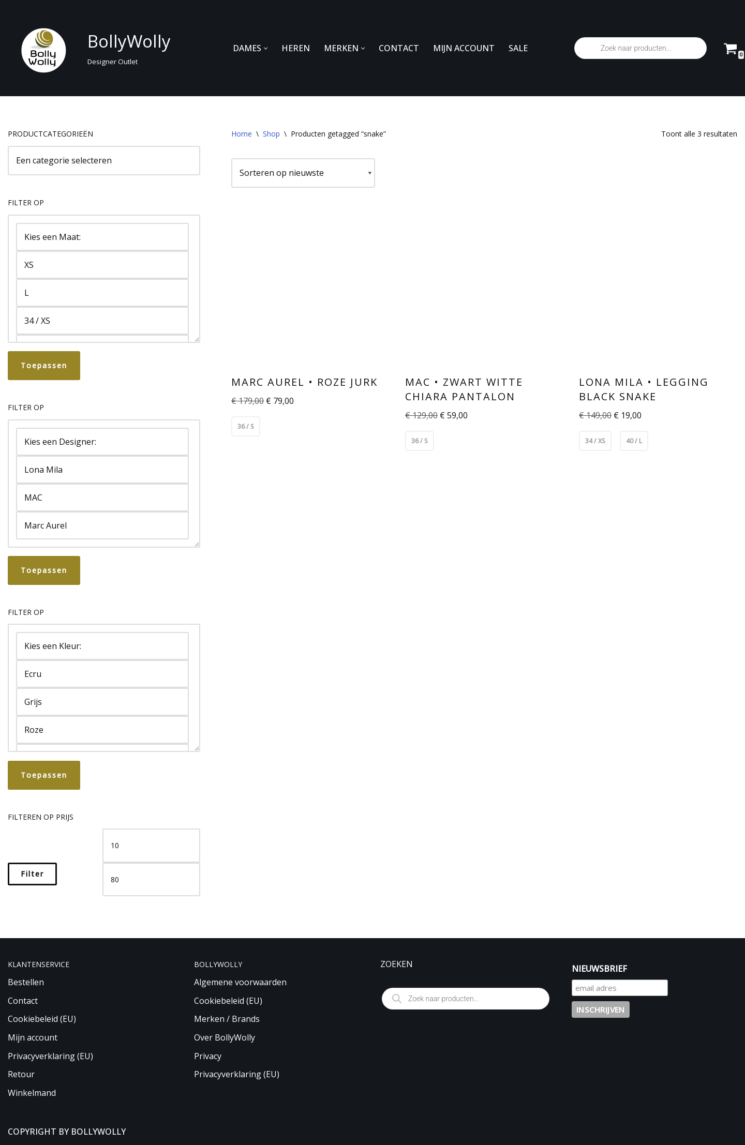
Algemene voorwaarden (240, 982)
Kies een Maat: (102, 237)
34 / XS (102, 321)
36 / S (245, 426)
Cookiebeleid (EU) (42, 1019)
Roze (102, 730)
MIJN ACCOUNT (464, 48)
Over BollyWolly (224, 1037)
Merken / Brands (227, 1019)
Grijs (102, 702)
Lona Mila (102, 470)
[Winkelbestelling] (303, 173)
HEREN (295, 48)
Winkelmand (32, 1092)
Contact (23, 1000)
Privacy (207, 1056)
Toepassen (44, 365)
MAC (102, 497)
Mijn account (32, 1037)
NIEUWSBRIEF (599, 968)
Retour (21, 1074)
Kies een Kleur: (102, 646)
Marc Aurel (102, 525)
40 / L (634, 440)
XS (102, 265)
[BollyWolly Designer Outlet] (86, 48)
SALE (518, 48)
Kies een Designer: (102, 442)
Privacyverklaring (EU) (50, 1056)
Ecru (102, 674)
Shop (271, 134)
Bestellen (26, 982)
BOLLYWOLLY (98, 1131)
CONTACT (399, 48)
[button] (265, 48)
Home (241, 134)
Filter (32, 874)
